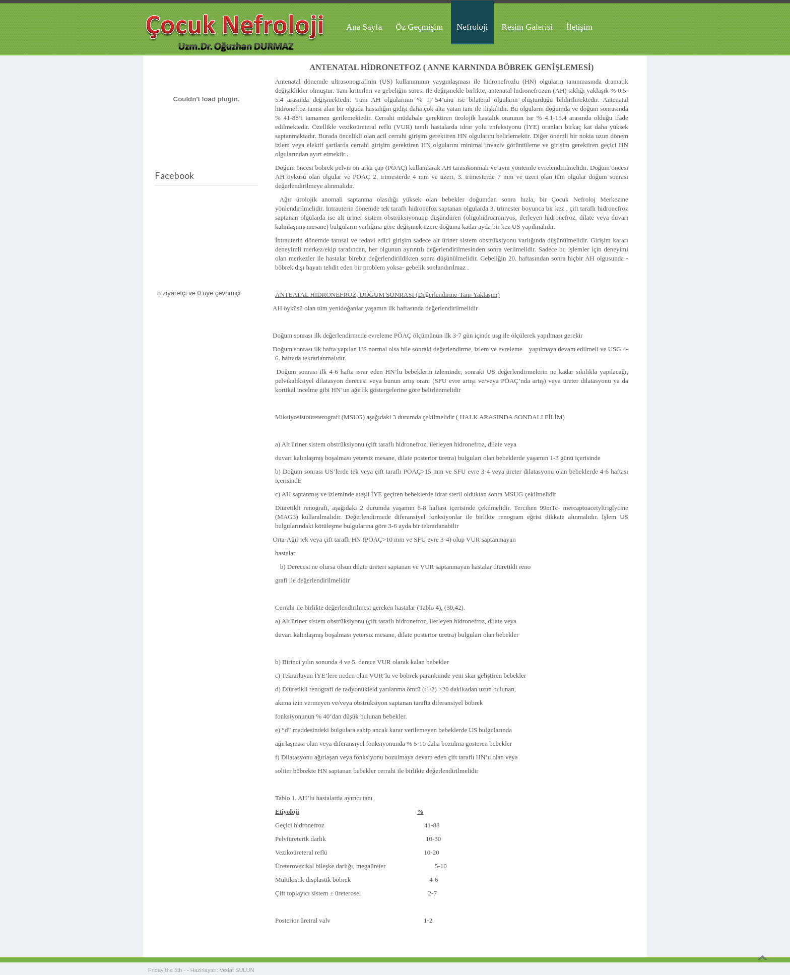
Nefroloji (472, 27)
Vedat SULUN (237, 970)
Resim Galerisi (527, 27)
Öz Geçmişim (419, 27)
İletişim (579, 27)
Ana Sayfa (364, 27)
